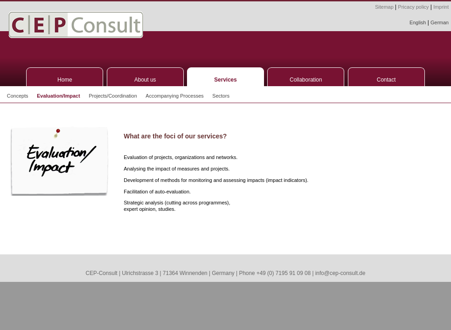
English (417, 22)
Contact (386, 80)
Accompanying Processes (175, 96)
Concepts (17, 96)
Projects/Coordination (113, 96)
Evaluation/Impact (58, 96)
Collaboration (306, 80)
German (439, 22)
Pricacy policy (413, 7)
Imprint (441, 7)
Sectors (220, 96)
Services (225, 80)
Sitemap (384, 7)
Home (64, 80)
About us (145, 80)
